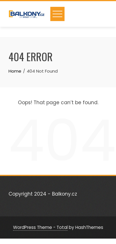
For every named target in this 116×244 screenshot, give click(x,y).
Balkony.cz (64, 193)
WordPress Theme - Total (40, 227)
